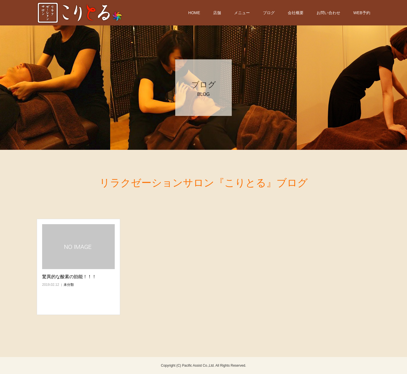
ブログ (269, 12)
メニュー (242, 12)
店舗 (217, 12)
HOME (194, 12)
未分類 (69, 285)
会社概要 (296, 12)
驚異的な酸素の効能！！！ (69, 276)
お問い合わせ (328, 12)
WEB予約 (361, 12)
